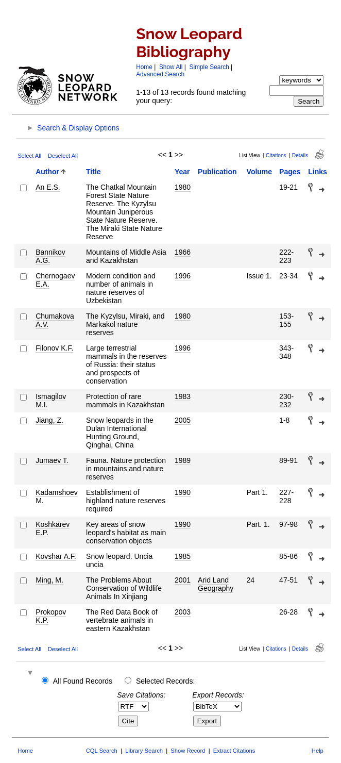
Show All (171, 67)
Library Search (144, 751)
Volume (259, 172)
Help (317, 751)
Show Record (187, 751)
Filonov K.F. (54, 348)
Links (317, 172)
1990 (183, 492)
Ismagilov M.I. (51, 400)
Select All (29, 156)
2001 (183, 580)
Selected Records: (165, 681)
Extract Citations (234, 751)
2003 (183, 612)
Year (182, 172)
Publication (217, 172)
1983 (183, 396)
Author (47, 172)
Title (93, 172)
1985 (183, 556)
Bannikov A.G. (50, 256)
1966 (183, 252)
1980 (183, 187)
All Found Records (82, 681)
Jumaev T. (52, 460)
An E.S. (48, 187)
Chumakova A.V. (55, 320)
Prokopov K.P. (51, 616)
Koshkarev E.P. (53, 528)
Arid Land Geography (215, 584)
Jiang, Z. (49, 420)
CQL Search (101, 751)
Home (144, 67)
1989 (183, 460)
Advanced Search (160, 74)
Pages (289, 172)
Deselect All (63, 156)
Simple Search (209, 67)
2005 (183, 420)
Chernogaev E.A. (55, 280)
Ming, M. (49, 580)
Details (300, 155)
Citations (276, 155)
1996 (183, 276)
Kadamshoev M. (57, 496)
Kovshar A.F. (56, 556)
